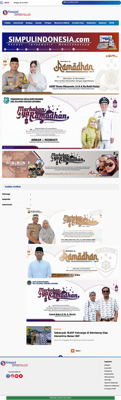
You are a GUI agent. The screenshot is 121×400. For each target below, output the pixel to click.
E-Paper (48, 23)
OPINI (111, 23)
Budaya (29, 23)
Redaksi (107, 365)
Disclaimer (108, 371)
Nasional (102, 23)
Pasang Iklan (109, 374)
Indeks (7, 23)
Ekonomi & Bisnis (61, 23)
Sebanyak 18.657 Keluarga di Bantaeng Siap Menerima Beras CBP (81, 334)
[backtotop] (60, 357)
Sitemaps (107, 380)
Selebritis (6, 199)
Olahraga (6, 194)
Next (78, 351)
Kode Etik (107, 368)
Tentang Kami (109, 377)
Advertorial (18, 23)
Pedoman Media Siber (112, 386)
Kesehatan (91, 23)
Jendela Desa (78, 23)
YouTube (22, 377)
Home (6, 3)
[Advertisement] (75, 12)
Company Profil (110, 389)
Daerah (38, 23)
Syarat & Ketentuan (111, 383)
